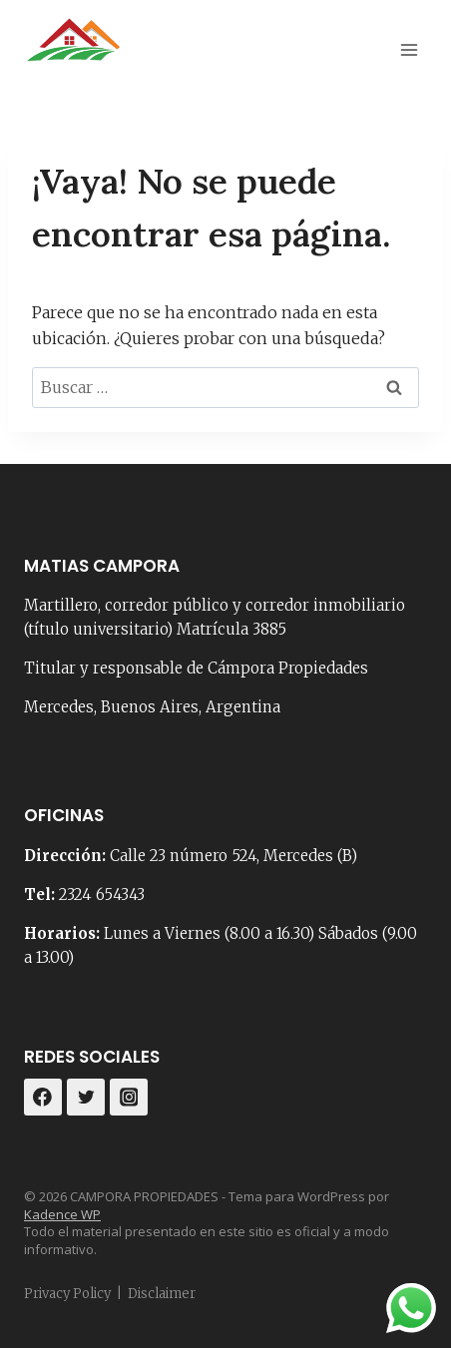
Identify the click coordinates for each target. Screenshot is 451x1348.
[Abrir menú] (408, 49)
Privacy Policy (67, 1293)
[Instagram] (129, 1098)
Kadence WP (62, 1214)
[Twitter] (86, 1098)
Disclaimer (162, 1293)
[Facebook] (43, 1098)
